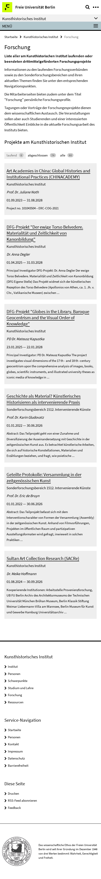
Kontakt (13, 744)
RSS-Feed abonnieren (22, 800)
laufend (15, 155)
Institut (13, 666)
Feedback (14, 808)
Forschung (15, 695)
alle (66, 155)
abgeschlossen (42, 155)
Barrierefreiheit (18, 765)
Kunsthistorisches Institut (41, 37)
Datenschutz (16, 758)
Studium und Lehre (20, 688)
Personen (14, 674)
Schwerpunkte (17, 681)
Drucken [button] (13, 793)
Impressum (15, 751)
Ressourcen (15, 702)
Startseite (10, 37)
